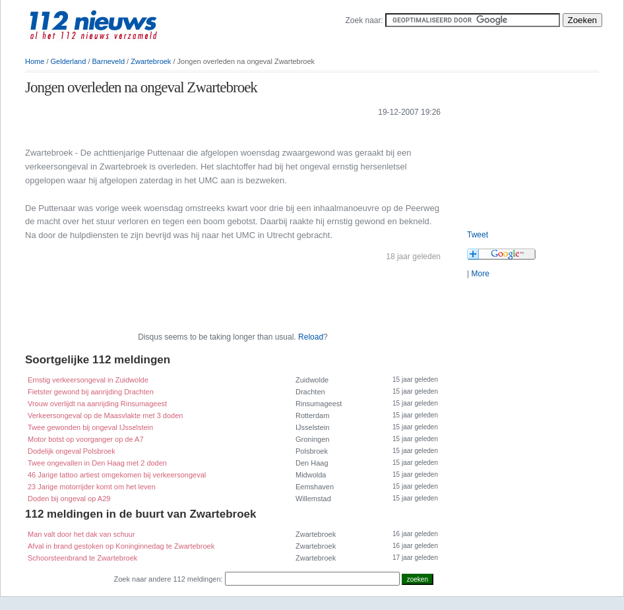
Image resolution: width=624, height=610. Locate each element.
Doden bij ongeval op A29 (69, 499)
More (480, 273)
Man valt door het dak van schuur (81, 534)
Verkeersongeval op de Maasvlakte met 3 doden (105, 415)
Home (34, 61)
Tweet (477, 234)
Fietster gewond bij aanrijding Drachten (91, 392)
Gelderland (68, 61)
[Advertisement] (533, 145)
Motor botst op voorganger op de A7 (86, 439)
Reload (310, 337)
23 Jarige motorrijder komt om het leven (92, 487)
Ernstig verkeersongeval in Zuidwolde (88, 380)
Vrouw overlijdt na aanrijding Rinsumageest (97, 404)
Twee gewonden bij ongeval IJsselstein (90, 427)
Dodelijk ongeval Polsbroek (71, 451)
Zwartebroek (151, 61)
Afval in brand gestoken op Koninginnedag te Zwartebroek (121, 546)
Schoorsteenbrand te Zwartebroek (82, 558)
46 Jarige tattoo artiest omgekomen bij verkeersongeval (117, 475)
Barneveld (108, 61)
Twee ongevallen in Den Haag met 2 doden (97, 463)
